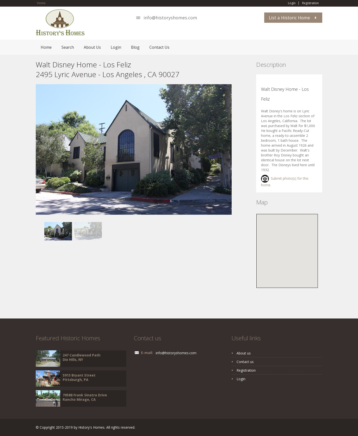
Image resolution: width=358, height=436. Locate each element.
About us (244, 353)
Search (67, 47)
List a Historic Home (289, 18)
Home (41, 3)
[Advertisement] (75, 274)
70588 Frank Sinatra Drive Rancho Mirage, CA (85, 397)
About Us (92, 47)
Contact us (245, 361)
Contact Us (159, 47)
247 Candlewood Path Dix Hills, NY (81, 357)
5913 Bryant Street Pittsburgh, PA (79, 377)
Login (292, 3)
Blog (135, 47)
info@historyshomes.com (170, 18)
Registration (310, 3)
